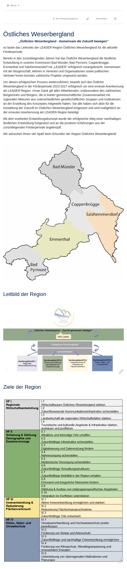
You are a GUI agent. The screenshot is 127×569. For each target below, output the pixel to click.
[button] (13, 5)
